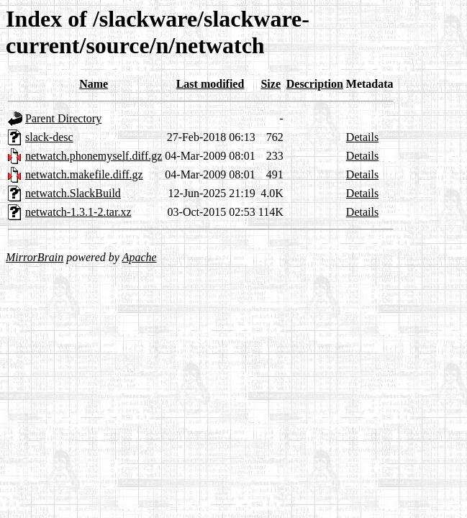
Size (270, 84)
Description (314, 84)
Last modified (210, 84)
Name (93, 84)
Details (362, 137)
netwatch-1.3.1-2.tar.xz (78, 212)
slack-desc (49, 137)
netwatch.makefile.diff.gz (84, 174)
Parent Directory (63, 118)
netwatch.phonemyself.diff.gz (93, 156)
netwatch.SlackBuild (73, 193)
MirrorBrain (34, 257)
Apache (139, 257)
